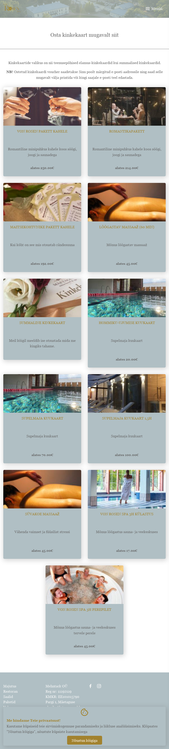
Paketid (9, 702)
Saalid (8, 697)
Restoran (10, 691)
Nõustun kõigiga (84, 740)
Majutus (9, 686)
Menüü (153, 9)
